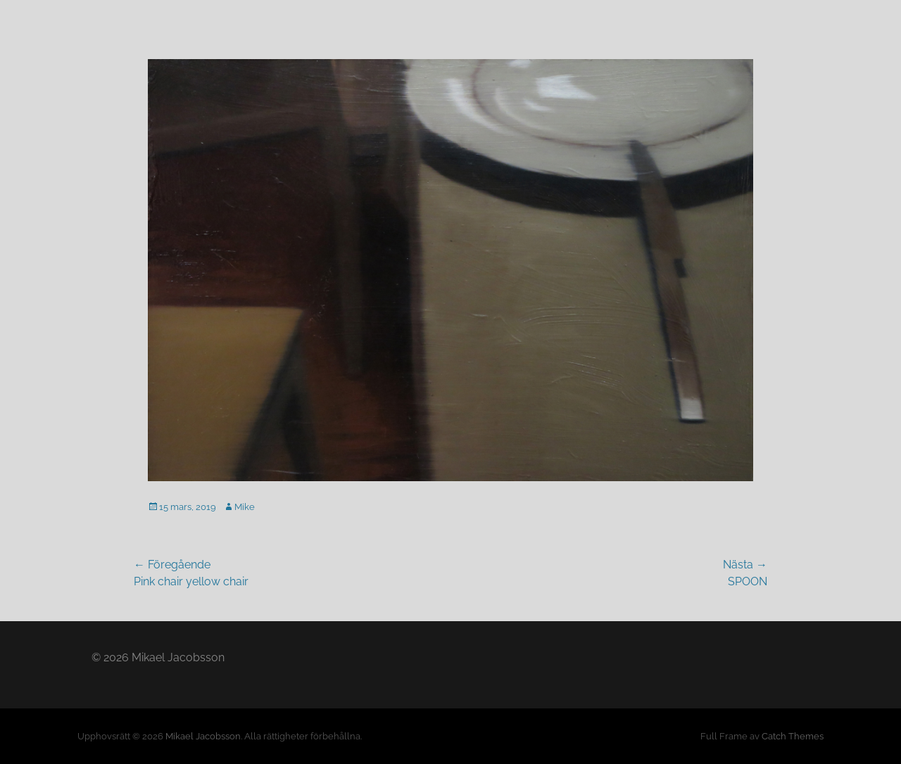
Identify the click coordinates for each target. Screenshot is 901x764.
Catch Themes (793, 736)
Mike (244, 507)
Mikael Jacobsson (203, 736)
